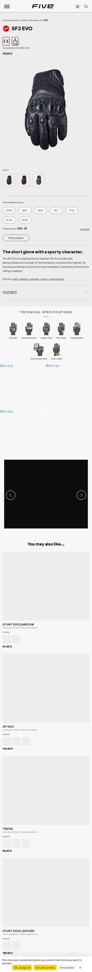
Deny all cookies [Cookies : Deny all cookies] (45, 967)
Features (10, 292)
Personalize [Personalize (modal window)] (67, 967)
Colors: (6, 170)
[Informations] (25, 228)
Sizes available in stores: (13, 202)
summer (34, 278)
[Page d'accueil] (43, 6)
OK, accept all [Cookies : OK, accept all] (22, 967)
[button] (77, 6)
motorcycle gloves (11, 20)
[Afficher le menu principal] (7, 6)
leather (23, 278)
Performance (33, 20)
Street (23, 20)
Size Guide (84, 229)
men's (44, 278)
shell (15, 278)
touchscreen (56, 278)
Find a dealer (16, 237)
